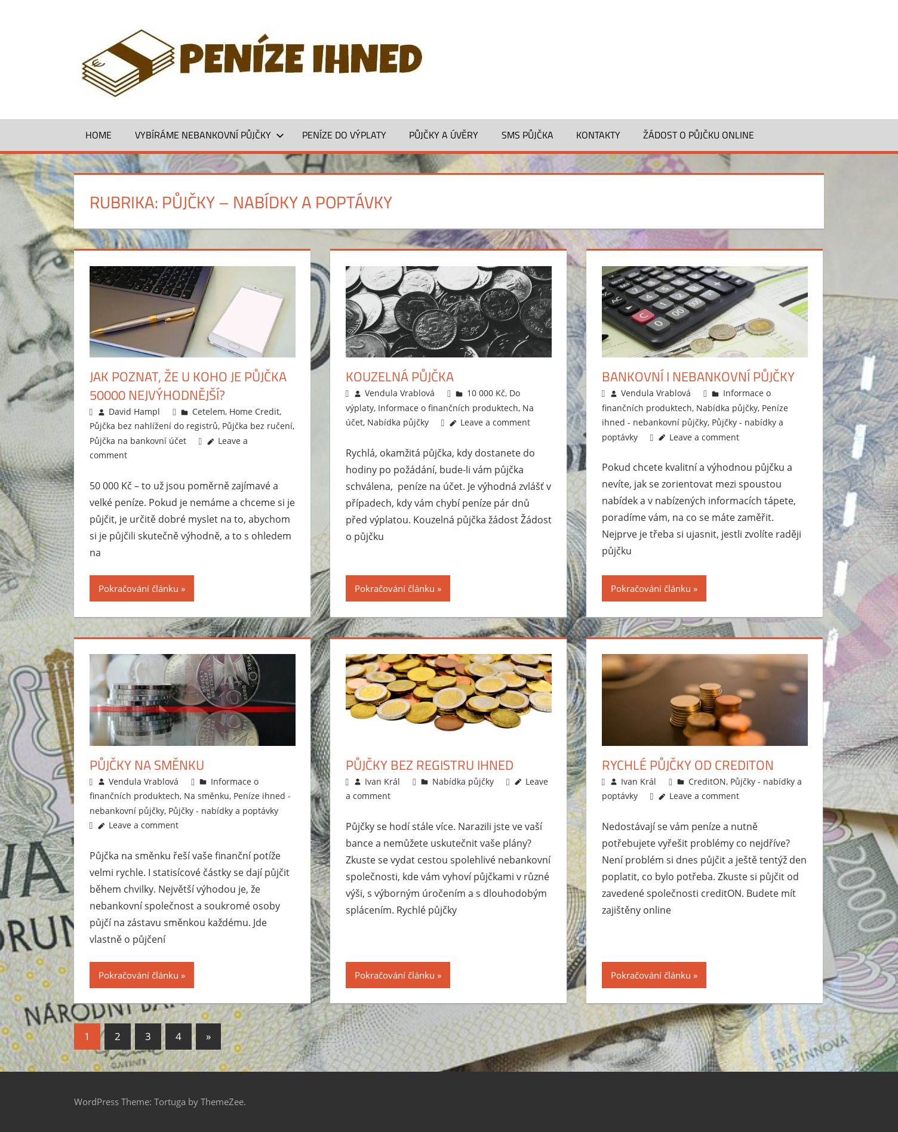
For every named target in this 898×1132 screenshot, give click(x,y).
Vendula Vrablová (400, 393)
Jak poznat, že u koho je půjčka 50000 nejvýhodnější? (188, 385)
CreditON (707, 781)
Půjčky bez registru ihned (429, 765)
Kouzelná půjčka (400, 376)
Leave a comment (495, 422)
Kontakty (598, 135)
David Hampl (134, 411)
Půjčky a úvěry (443, 135)
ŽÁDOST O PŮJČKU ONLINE (698, 135)
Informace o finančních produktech (448, 408)
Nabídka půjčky (398, 422)
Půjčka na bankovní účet (138, 440)
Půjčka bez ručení (257, 425)
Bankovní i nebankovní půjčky (698, 376)
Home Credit (254, 411)
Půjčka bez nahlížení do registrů (154, 425)
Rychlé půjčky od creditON (688, 765)
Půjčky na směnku (147, 765)
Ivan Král (382, 781)
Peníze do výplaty (344, 135)
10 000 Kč (486, 393)
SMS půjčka (527, 135)
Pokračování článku (139, 588)
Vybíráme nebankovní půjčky (209, 135)
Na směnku (206, 795)
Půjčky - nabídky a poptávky (223, 810)
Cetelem (208, 411)
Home (98, 135)
